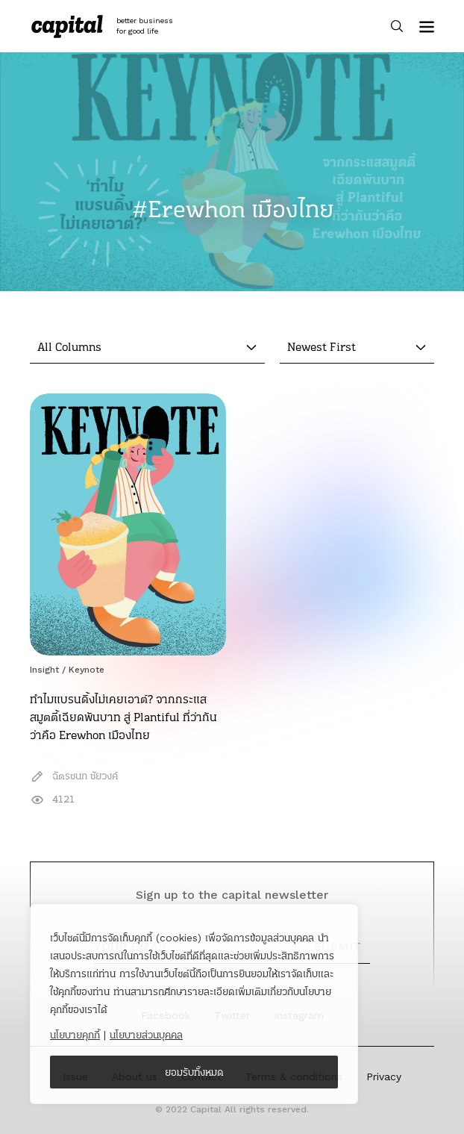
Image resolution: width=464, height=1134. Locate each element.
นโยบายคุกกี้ (75, 1035)
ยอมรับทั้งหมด (194, 1072)
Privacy (383, 1076)
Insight (44, 669)
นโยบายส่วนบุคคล (146, 1035)
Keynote (86, 669)
